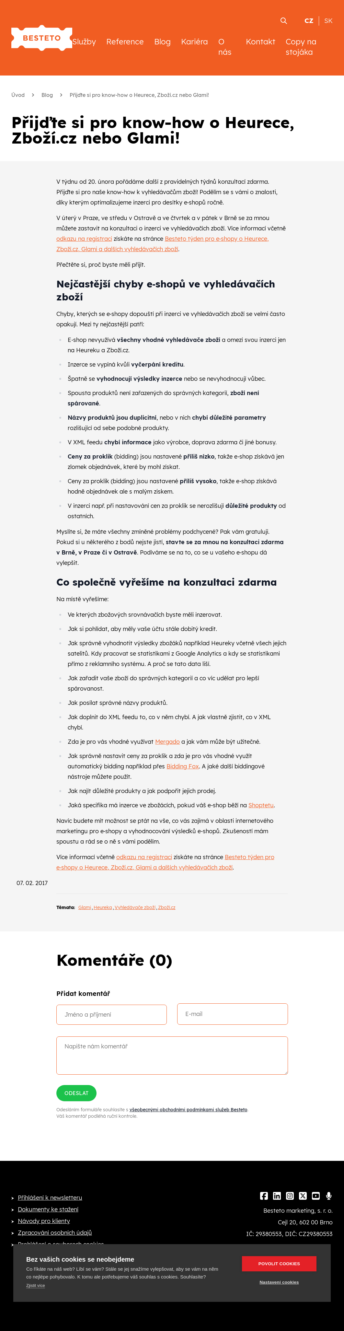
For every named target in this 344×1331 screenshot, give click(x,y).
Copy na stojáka (301, 47)
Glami (84, 907)
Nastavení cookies (279, 1282)
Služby (84, 41)
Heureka (103, 907)
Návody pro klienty (44, 1221)
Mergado (167, 741)
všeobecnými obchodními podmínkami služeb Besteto (188, 1110)
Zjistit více (35, 1285)
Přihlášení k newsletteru (50, 1197)
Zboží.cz (167, 907)
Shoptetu (261, 805)
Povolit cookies (279, 1263)
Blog (162, 41)
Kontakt (260, 41)
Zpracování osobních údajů (55, 1232)
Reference (125, 41)
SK (328, 21)
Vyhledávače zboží (135, 907)
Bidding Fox (182, 766)
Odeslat (76, 1093)
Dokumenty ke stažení (48, 1209)
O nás (225, 47)
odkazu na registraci (84, 238)
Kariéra (194, 41)
